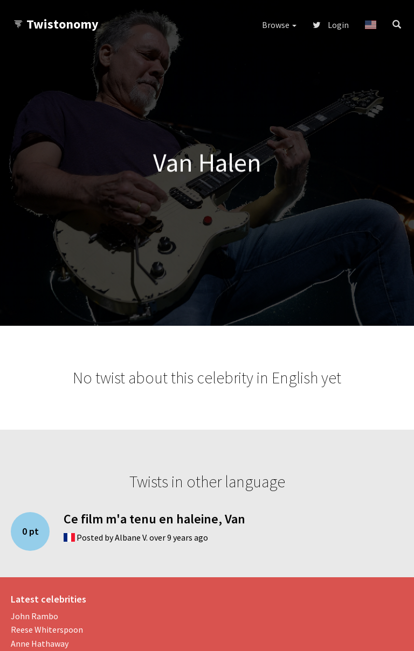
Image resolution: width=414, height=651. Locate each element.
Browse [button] (279, 24)
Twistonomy (56, 24)
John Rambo (34, 616)
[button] (370, 24)
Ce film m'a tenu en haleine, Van (154, 518)
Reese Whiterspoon (47, 629)
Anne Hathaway (39, 643)
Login (331, 24)
